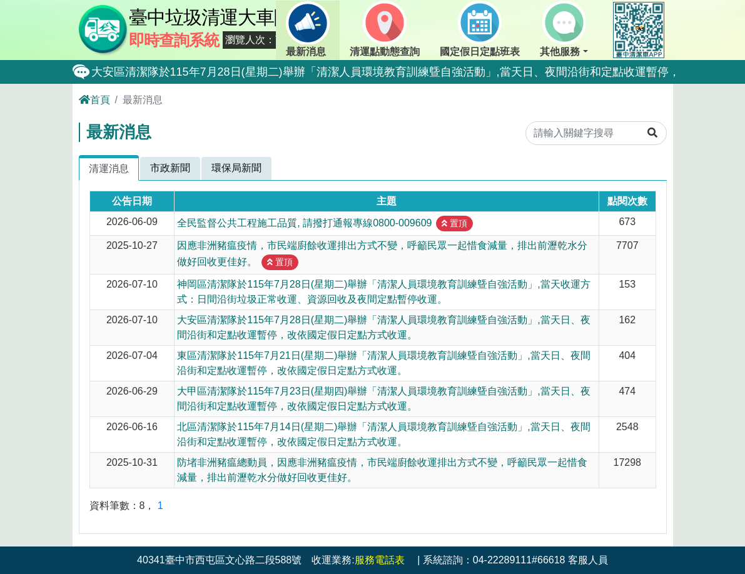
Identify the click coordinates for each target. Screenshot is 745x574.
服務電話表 (380, 560)
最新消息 (308, 29)
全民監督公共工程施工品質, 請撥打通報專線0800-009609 (304, 222)
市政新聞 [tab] (170, 168)
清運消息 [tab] (109, 168)
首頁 (94, 99)
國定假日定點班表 (480, 29)
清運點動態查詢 (385, 29)
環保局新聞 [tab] (236, 168)
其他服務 (562, 29)
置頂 (454, 223)
